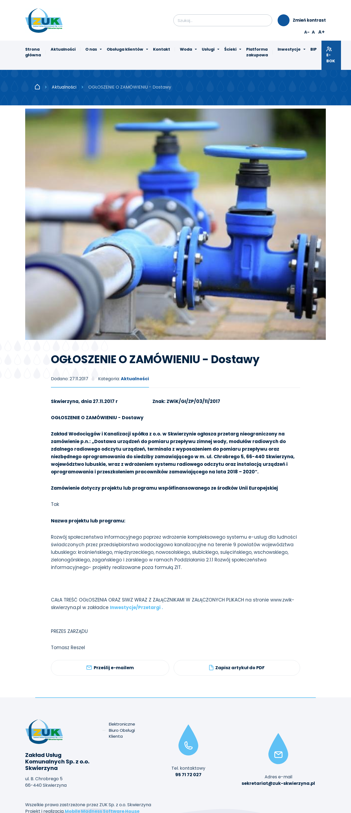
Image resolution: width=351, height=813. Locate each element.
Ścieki (230, 49)
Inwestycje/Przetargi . (136, 607)
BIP (313, 49)
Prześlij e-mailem (110, 668)
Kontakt (161, 49)
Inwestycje (289, 49)
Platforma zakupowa (257, 52)
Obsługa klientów (125, 49)
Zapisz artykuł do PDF (237, 668)
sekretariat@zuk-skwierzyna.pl (278, 783)
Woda (186, 49)
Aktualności (63, 49)
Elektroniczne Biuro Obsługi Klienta (122, 730)
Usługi (208, 49)
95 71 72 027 (188, 775)
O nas (91, 49)
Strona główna (33, 52)
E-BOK (331, 55)
